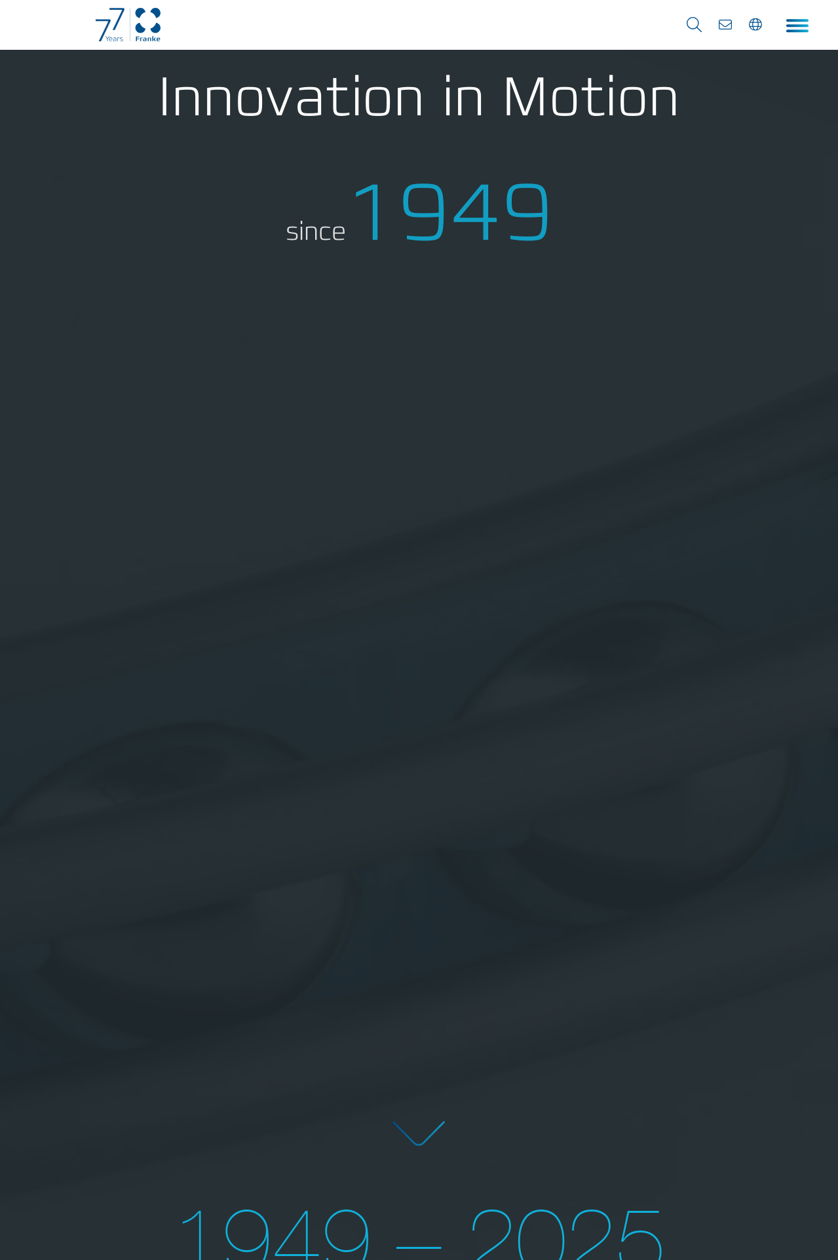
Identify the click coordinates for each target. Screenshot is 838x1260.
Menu (794, 26)
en (760, 30)
